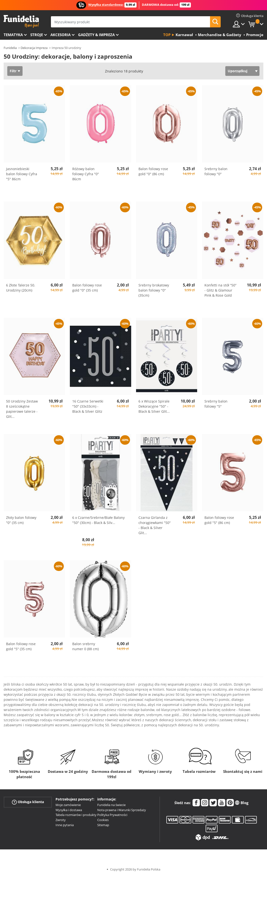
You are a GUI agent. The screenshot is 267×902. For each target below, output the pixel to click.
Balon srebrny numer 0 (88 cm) (85, 646)
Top (166, 34)
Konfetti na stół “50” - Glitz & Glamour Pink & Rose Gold (220, 290)
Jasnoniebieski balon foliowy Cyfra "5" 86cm (21, 173)
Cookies (103, 820)
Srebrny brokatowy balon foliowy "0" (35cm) (153, 290)
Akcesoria (60, 34)
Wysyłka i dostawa (69, 810)
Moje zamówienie (68, 805)
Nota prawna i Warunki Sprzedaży (121, 810)
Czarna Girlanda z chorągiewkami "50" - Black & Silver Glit (154, 525)
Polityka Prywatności (112, 815)
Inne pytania (65, 825)
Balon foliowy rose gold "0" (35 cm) (87, 288)
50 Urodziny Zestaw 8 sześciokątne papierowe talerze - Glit (22, 409)
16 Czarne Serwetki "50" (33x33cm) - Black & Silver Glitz (87, 406)
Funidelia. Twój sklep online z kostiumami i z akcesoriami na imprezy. (21, 21)
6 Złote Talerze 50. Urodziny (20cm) (20, 288)
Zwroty (61, 820)
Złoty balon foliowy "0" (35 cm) (21, 520)
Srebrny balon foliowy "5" (215, 404)
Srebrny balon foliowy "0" (215, 171)
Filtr (13, 71)
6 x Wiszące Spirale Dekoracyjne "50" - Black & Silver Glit (154, 406)
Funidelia (10, 48)
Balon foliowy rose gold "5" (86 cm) (219, 520)
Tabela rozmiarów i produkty (76, 815)
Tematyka (13, 34)
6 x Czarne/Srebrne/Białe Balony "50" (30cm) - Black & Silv (98, 520)
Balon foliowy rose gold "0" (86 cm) (153, 171)
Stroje (36, 34)
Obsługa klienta (28, 802)
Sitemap (103, 825)
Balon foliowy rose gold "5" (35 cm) (21, 646)
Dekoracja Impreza (34, 48)
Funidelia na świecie (111, 805)
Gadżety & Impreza (96, 34)
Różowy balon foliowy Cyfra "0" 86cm (85, 173)
